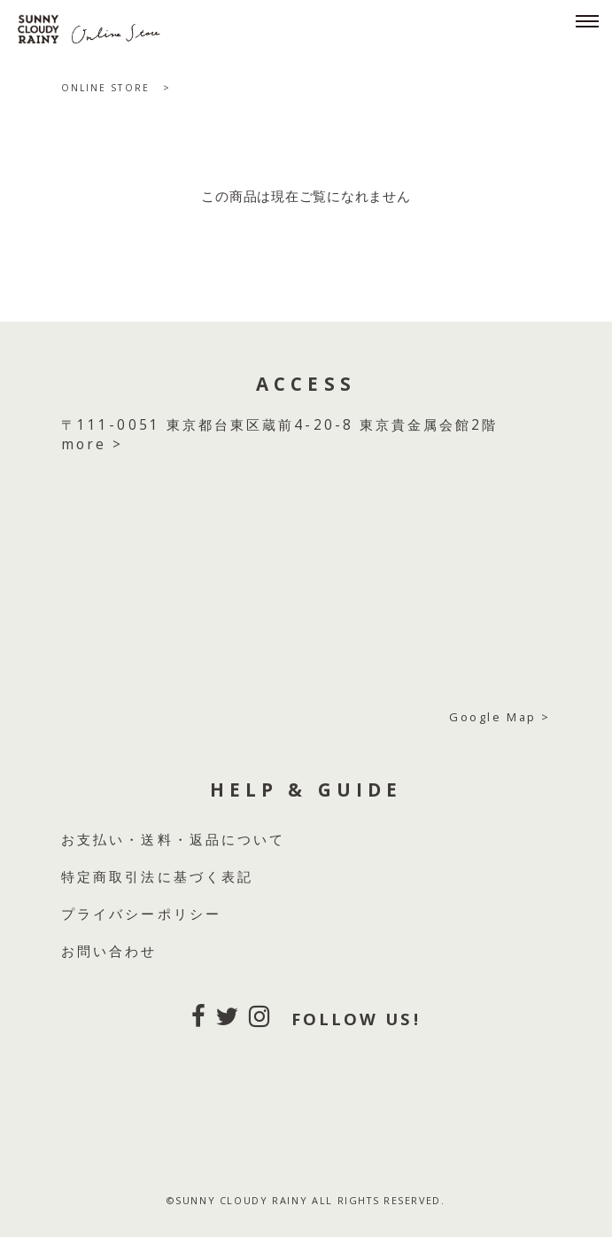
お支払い (93, 839)
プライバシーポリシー (141, 914)
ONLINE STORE (105, 88)
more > (92, 444)
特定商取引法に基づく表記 (157, 876)
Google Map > (500, 717)
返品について (237, 839)
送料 (157, 839)
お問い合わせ (109, 951)
